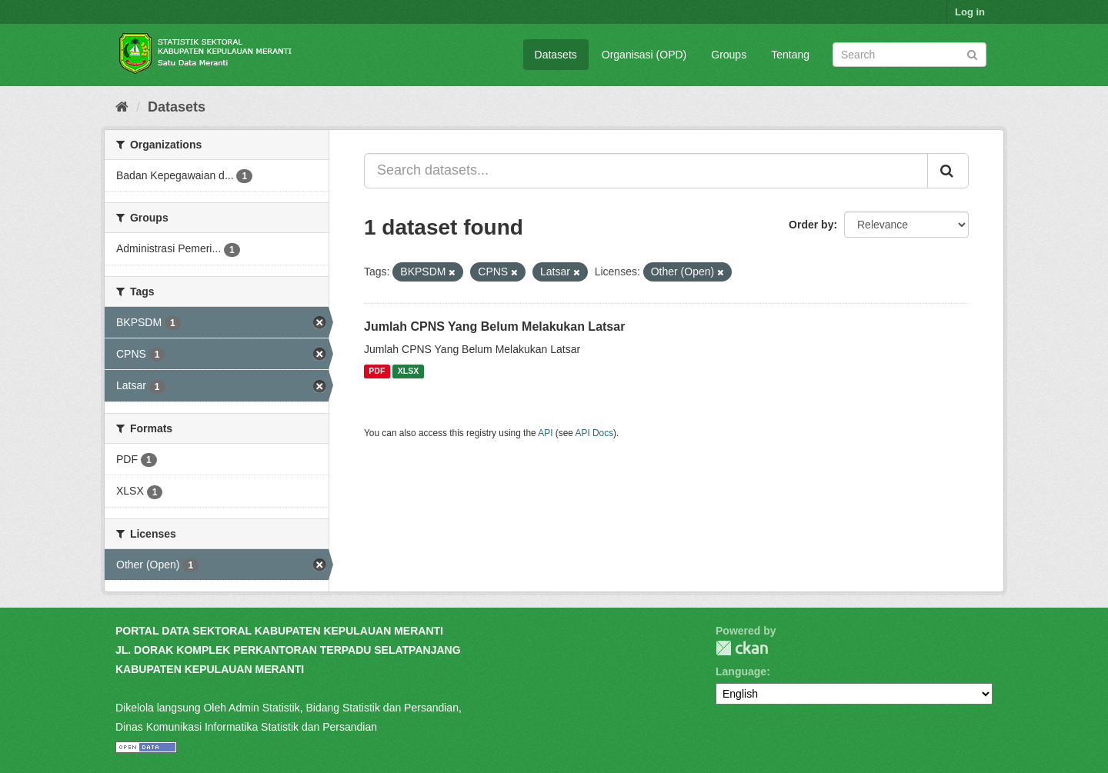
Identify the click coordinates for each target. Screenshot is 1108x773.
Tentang (790, 54)
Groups (728, 54)
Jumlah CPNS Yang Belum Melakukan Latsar (494, 326)
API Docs (595, 433)
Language (741, 671)
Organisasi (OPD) (644, 54)
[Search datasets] (909, 54)
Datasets (556, 54)
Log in (970, 12)
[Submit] (972, 53)
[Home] (121, 107)
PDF (377, 371)
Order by (811, 224)
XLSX (408, 371)
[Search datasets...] (646, 170)
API (545, 433)
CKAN (742, 648)
